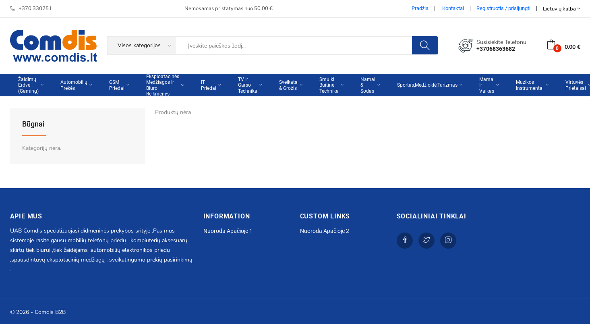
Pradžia (420, 8)
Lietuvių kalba (561, 8)
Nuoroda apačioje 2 (324, 231)
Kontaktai (453, 8)
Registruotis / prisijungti (503, 8)
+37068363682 (495, 49)
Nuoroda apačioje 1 (228, 231)
